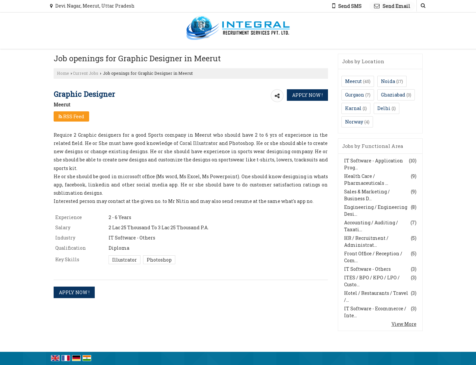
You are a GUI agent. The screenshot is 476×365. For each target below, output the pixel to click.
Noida (388, 81)
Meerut (353, 81)
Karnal (353, 108)
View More (403, 324)
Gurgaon (354, 95)
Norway (354, 122)
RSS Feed (71, 116)
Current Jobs (85, 73)
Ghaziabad (393, 95)
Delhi (383, 108)
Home (63, 73)
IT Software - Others (367, 269)
